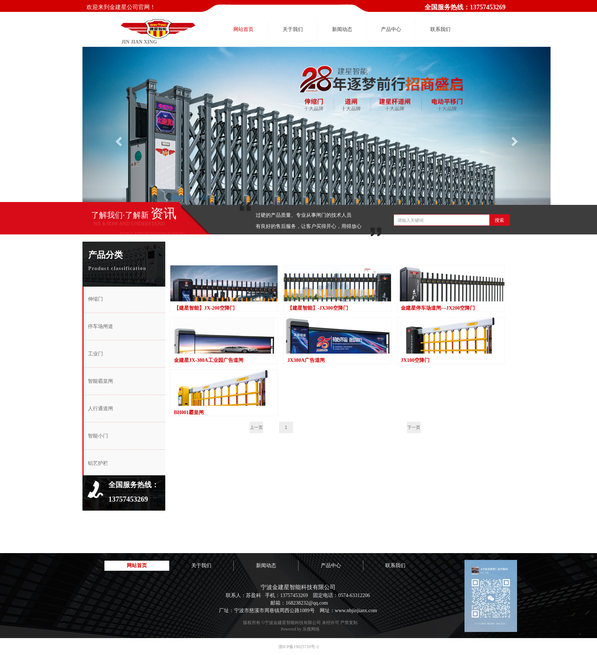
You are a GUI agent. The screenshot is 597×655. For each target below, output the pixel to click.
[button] (117, 139)
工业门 (95, 353)
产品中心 (208, 197)
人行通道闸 (100, 408)
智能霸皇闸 (100, 381)
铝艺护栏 (98, 463)
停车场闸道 (100, 326)
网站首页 (180, 197)
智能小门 (98, 436)
